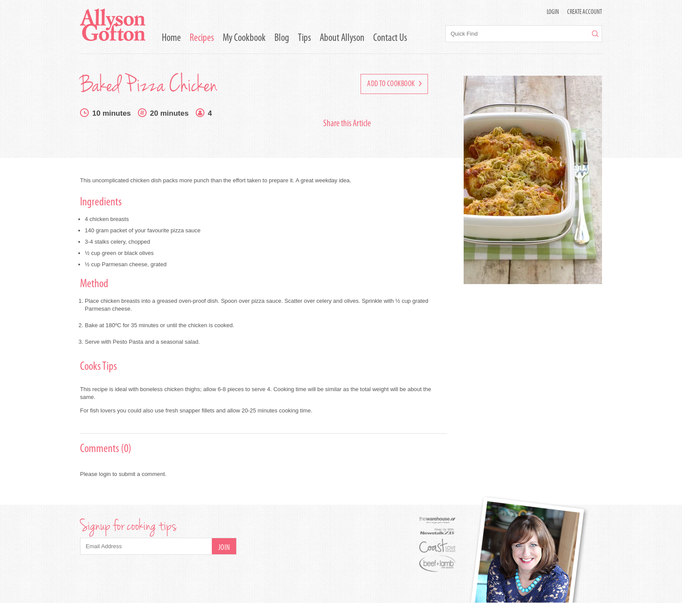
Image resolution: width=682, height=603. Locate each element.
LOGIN (553, 12)
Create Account (584, 12)
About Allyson (342, 38)
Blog (281, 38)
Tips (304, 38)
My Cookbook (244, 38)
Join (224, 548)
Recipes (202, 38)
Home (171, 38)
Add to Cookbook (394, 84)
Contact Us (390, 38)
